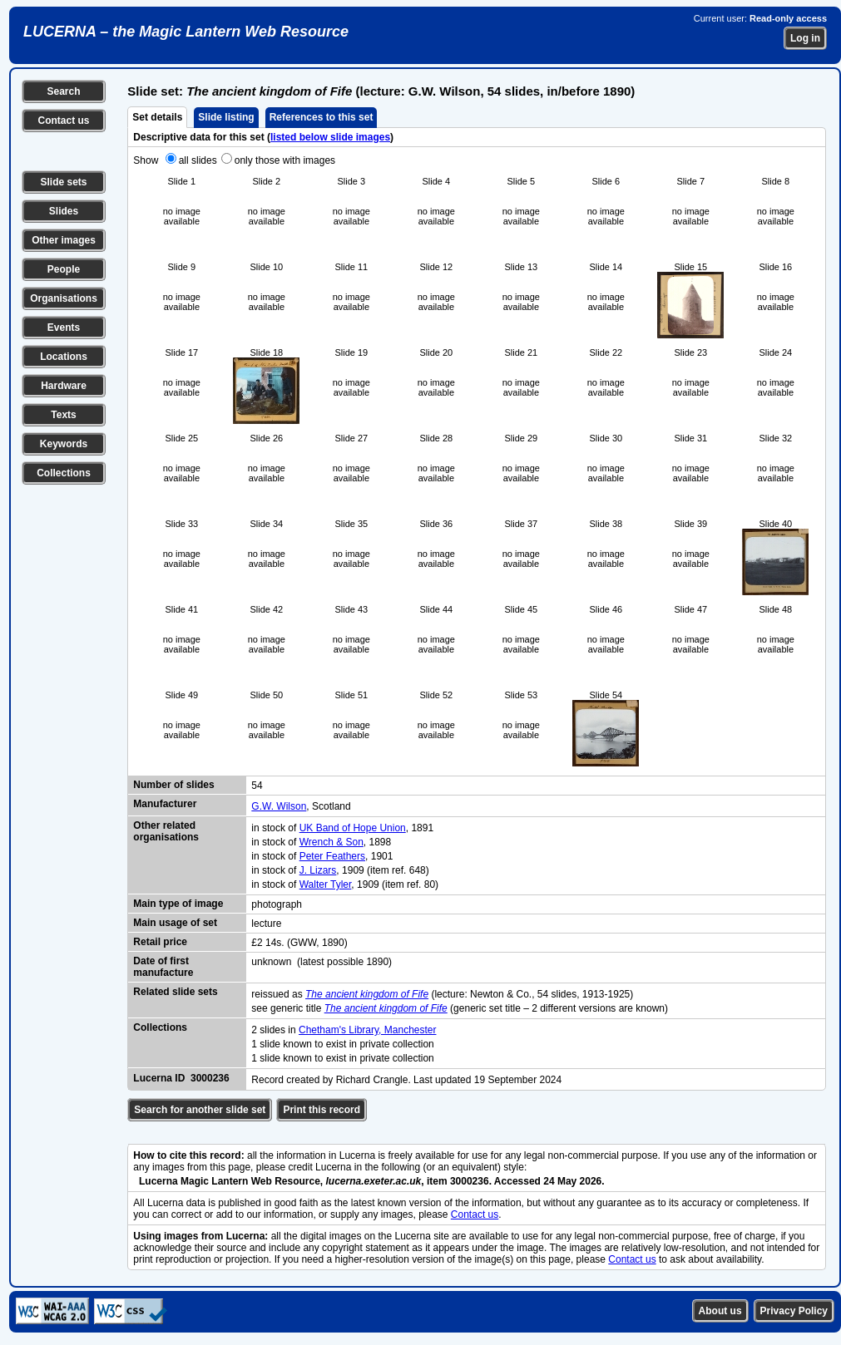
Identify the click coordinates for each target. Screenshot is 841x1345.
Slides (63, 211)
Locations (63, 356)
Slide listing (226, 117)
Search (63, 91)
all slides (198, 160)
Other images (64, 240)
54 (256, 785)
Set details (157, 117)
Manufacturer (164, 804)
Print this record (321, 1110)
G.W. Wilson (278, 806)
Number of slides (173, 785)
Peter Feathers (332, 856)
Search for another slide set (199, 1110)
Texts (63, 415)
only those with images (285, 160)
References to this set (322, 117)
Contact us (63, 120)
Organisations (63, 298)
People (63, 269)
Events (63, 327)
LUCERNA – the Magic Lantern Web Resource (186, 31)
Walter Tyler (325, 884)
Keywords (63, 444)
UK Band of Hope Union (352, 828)
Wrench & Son (331, 842)
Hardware (64, 386)
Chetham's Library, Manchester (367, 1030)
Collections (64, 473)
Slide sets (63, 182)
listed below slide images (330, 137)
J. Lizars (318, 870)
